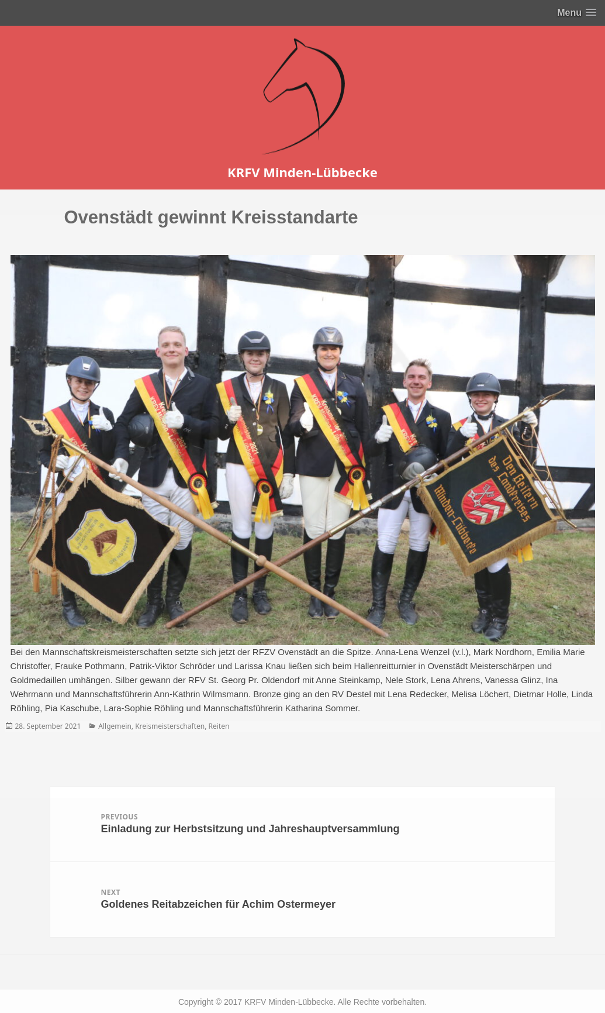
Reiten (218, 726)
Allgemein (115, 726)
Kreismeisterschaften (170, 726)
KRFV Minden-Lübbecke (302, 172)
